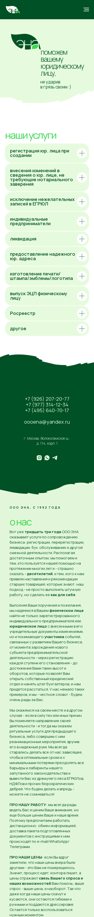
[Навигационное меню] (86, 9)
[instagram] (39, 458)
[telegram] (55, 458)
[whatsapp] (47, 458)
